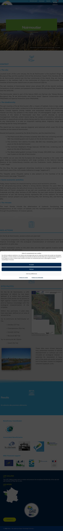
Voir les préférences (31, 273)
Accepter (31, 264)
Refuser (31, 269)
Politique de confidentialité (37, 277)
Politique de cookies (23, 277)
